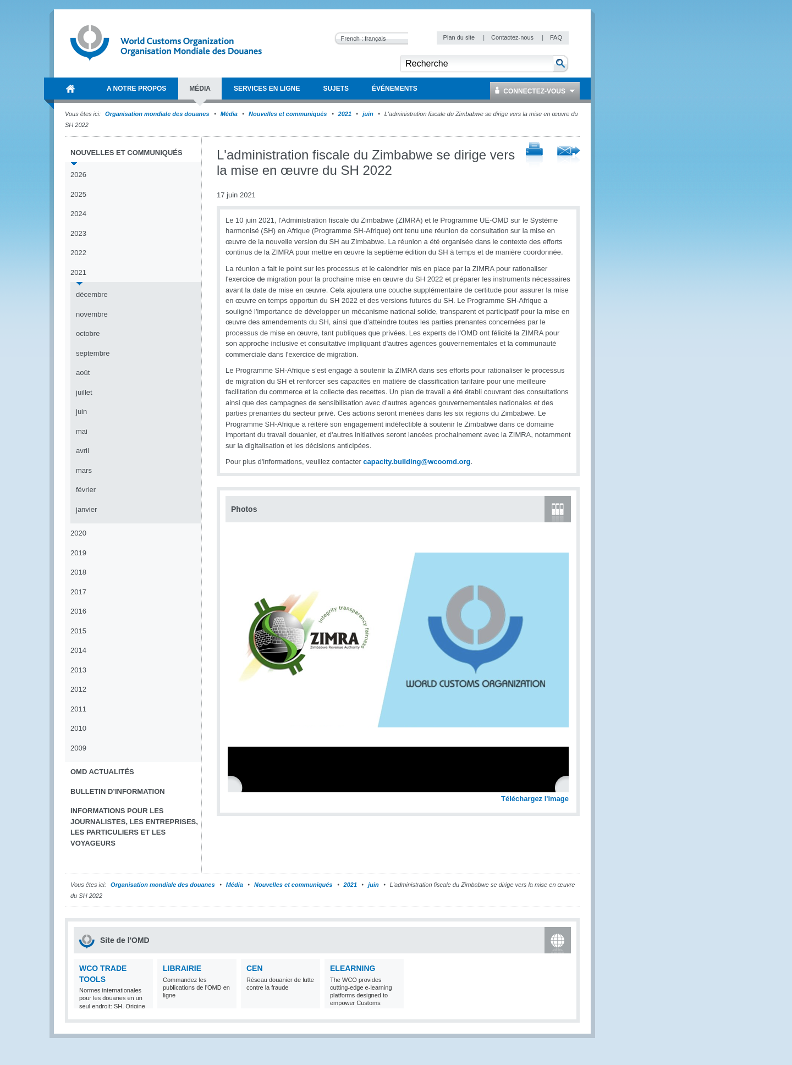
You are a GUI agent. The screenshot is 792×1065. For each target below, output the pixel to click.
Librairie (182, 968)
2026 (78, 174)
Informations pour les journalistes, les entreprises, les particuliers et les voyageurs (134, 827)
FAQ (556, 37)
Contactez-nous (513, 37)
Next (566, 786)
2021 (344, 114)
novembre (92, 314)
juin (367, 114)
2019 (78, 553)
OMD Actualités (102, 772)
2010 (78, 728)
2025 (78, 194)
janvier (86, 509)
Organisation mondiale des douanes (157, 114)
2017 (78, 592)
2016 (78, 611)
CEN (254, 968)
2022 (78, 253)
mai (81, 431)
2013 (78, 670)
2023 (78, 233)
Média (229, 114)
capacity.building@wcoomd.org (416, 461)
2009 (78, 748)
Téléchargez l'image (535, 798)
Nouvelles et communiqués (288, 114)
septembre (92, 353)
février (86, 489)
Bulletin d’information (117, 791)
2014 (78, 650)
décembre (92, 294)
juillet (84, 392)
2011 (78, 709)
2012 (78, 689)
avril (82, 450)
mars (84, 470)
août (83, 372)
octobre (88, 333)
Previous (237, 786)
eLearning (352, 968)
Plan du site (460, 37)
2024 (78, 213)
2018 (78, 572)
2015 (78, 631)
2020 (78, 533)
